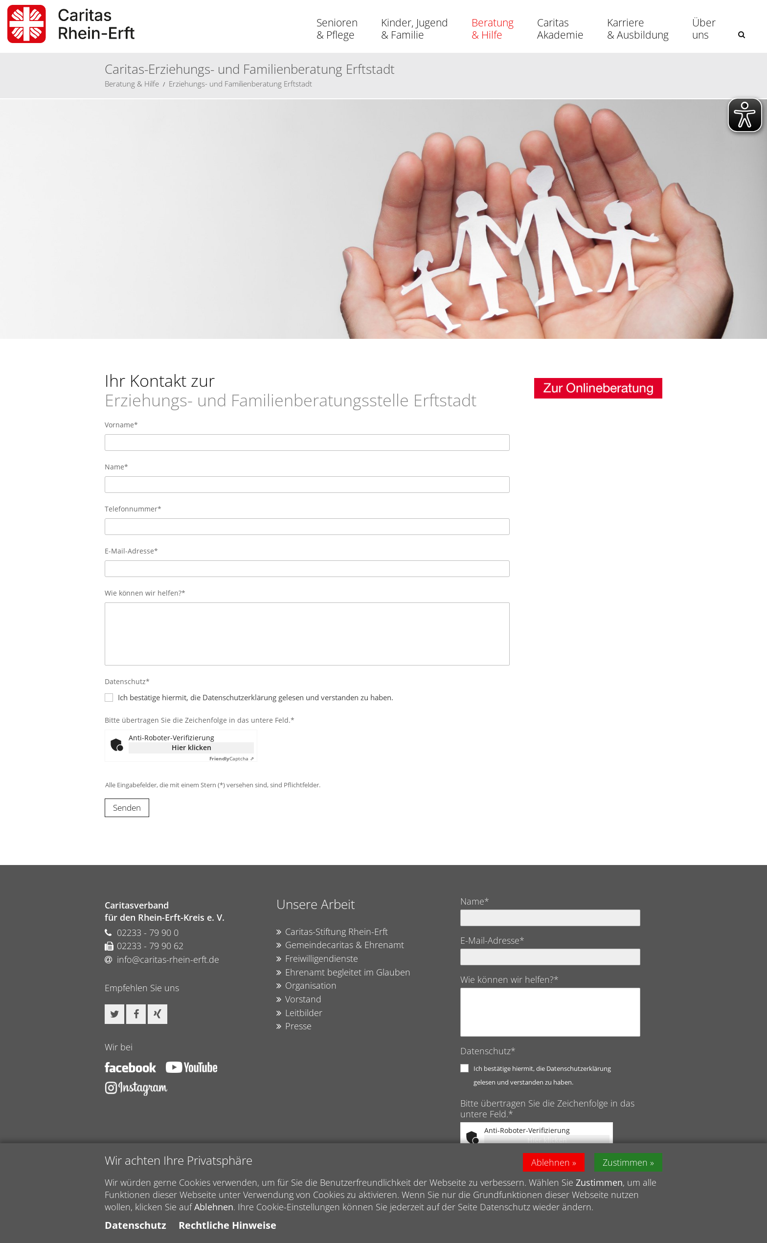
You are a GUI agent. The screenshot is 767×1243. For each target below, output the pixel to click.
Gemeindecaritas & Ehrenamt (340, 945)
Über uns (704, 29)
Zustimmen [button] (625, 1162)
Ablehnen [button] (550, 1162)
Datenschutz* (127, 681)
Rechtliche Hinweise (227, 1225)
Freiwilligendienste (317, 959)
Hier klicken (191, 747)
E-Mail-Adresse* (131, 550)
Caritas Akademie (560, 29)
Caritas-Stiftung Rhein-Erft (332, 932)
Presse (294, 1026)
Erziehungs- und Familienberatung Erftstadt (240, 84)
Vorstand (298, 999)
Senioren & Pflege (337, 29)
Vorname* (121, 424)
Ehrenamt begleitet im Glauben (343, 972)
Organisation (306, 986)
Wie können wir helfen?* (145, 593)
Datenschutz (135, 1225)
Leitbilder (299, 1013)
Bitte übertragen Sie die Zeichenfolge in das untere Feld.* (199, 720)
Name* (116, 466)
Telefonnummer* (133, 508)
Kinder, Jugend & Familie (414, 29)
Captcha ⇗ (231, 758)
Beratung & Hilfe (493, 29)
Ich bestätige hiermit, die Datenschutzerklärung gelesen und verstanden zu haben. (255, 697)
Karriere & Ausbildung (638, 29)
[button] (741, 34)
